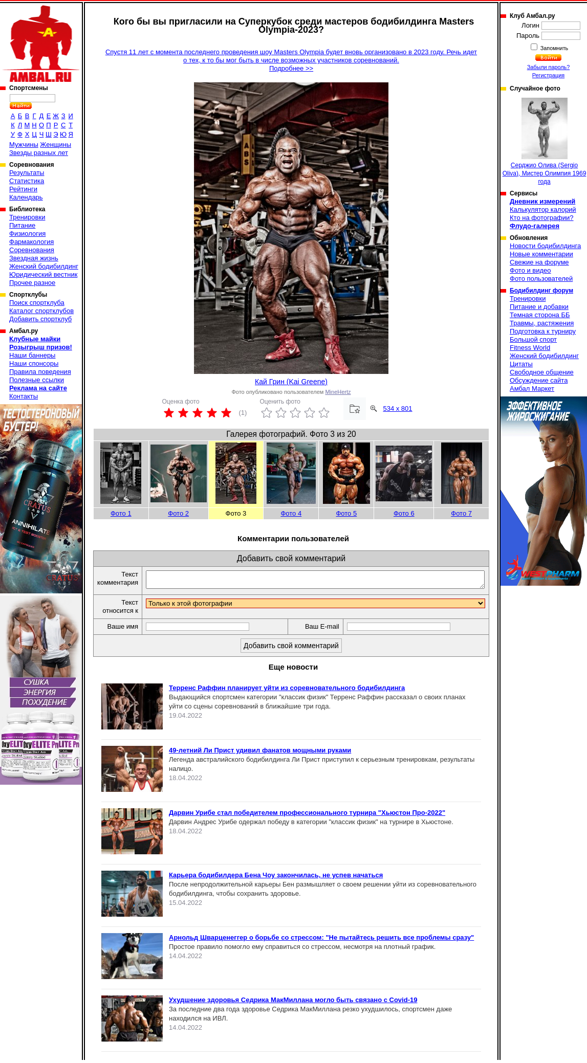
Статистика (26, 181)
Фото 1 (121, 513)
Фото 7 (461, 513)
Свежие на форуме (539, 262)
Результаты (26, 172)
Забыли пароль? (548, 67)
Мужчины (23, 144)
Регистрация (548, 75)
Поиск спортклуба (36, 302)
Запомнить (554, 48)
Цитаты (521, 364)
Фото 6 (404, 513)
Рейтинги (23, 189)
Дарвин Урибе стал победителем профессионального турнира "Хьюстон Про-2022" (307, 816)
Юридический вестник (43, 274)
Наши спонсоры (33, 363)
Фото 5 (346, 513)
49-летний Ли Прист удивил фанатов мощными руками (260, 753)
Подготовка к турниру (543, 331)
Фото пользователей (541, 278)
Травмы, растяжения (542, 323)
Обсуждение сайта (539, 380)
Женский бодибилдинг (43, 266)
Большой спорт (533, 339)
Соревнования (31, 250)
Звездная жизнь (33, 258)
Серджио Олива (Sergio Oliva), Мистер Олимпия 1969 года (544, 141)
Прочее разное (32, 282)
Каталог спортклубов (41, 311)
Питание (22, 225)
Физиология (27, 233)
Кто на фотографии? (542, 218)
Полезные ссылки (36, 380)
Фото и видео (530, 270)
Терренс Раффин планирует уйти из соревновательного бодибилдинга (287, 691)
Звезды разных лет (38, 153)
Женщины (55, 144)
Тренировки (27, 217)
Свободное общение (542, 372)
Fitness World (530, 347)
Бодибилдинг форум (541, 290)
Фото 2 (178, 513)
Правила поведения (40, 371)
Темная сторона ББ (540, 315)
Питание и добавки (539, 307)
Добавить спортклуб (40, 319)
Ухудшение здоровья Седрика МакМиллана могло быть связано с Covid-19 (293, 1003)
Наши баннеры (32, 355)
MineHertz (338, 392)
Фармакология (31, 242)
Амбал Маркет (532, 388)
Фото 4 (290, 513)
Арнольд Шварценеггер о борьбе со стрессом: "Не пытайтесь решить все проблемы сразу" (321, 940)
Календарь (26, 197)
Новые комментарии (541, 254)
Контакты (23, 396)
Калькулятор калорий (543, 209)
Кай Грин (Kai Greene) (291, 382)
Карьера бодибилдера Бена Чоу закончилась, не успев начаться (276, 878)
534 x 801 (397, 408)
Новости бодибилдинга (545, 246)
